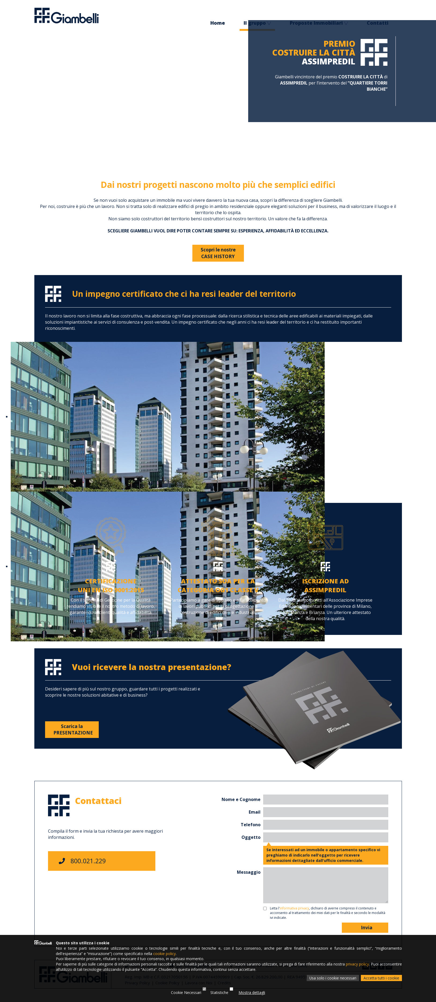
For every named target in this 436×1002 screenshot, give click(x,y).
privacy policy (357, 963)
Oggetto (251, 837)
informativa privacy (294, 908)
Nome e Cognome (241, 799)
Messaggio (249, 872)
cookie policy (164, 953)
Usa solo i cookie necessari (332, 977)
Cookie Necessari (186, 992)
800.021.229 (82, 861)
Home (217, 23)
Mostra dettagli (252, 992)
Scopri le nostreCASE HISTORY (218, 253)
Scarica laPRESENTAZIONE (73, 729)
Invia (365, 927)
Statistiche (219, 992)
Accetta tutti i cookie (381, 977)
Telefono (251, 825)
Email (255, 812)
